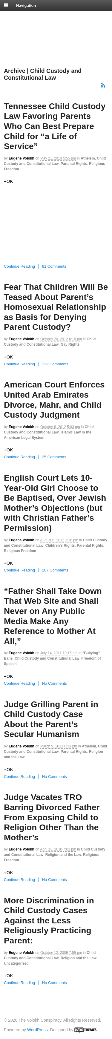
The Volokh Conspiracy (46, 18)
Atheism (88, 158)
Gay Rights (70, 344)
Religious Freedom (20, 551)
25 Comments (54, 457)
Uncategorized (16, 963)
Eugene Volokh (21, 158)
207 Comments (55, 570)
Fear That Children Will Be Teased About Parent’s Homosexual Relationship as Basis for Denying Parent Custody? (56, 307)
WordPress (37, 1029)
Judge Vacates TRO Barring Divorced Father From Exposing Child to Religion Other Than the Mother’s (52, 817)
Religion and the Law (63, 855)
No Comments (54, 683)
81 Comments (54, 266)
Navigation (26, 5)
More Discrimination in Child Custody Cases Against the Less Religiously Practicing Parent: (49, 920)
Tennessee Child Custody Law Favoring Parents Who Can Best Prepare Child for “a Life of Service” (54, 126)
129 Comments (55, 364)
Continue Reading (19, 266)
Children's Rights (60, 545)
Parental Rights (74, 164)
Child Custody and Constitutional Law (47, 658)
